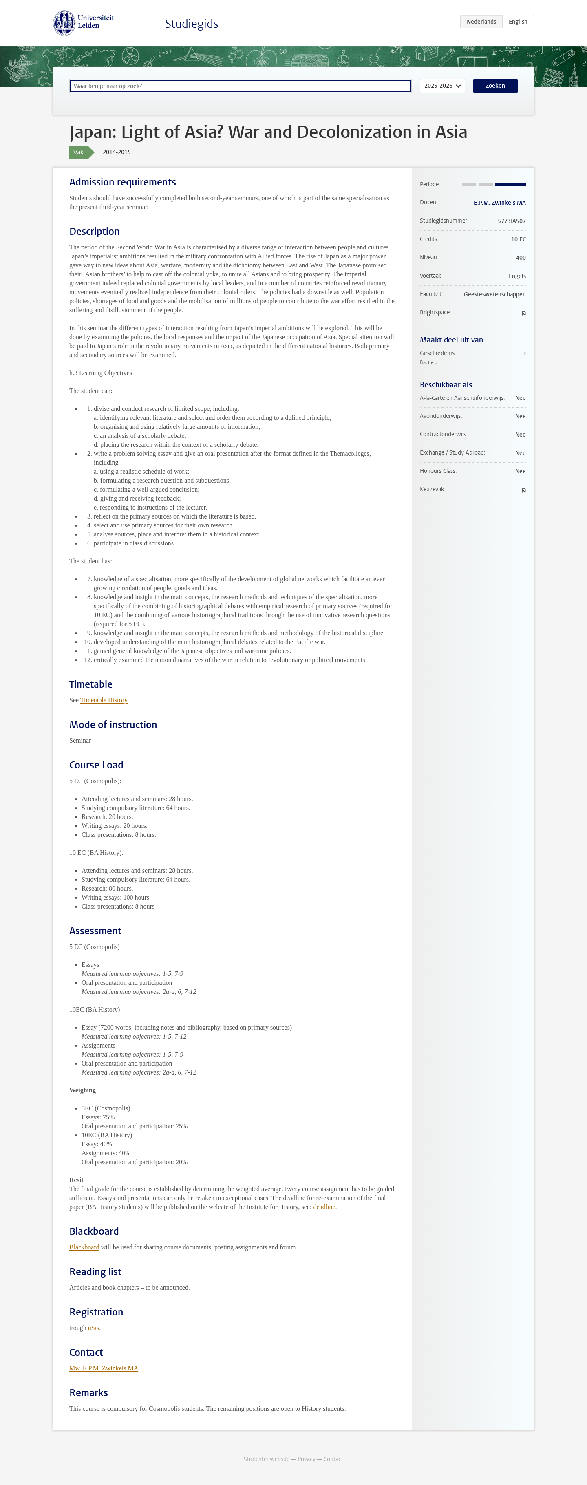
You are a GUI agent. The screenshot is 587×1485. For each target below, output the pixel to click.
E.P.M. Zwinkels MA (500, 203)
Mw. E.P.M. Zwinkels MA (103, 1368)
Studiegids (191, 23)
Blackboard (84, 1247)
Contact (333, 1459)
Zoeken (495, 86)
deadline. (325, 1206)
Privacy (307, 1459)
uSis (93, 1327)
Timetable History (104, 700)
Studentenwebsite (266, 1459)
